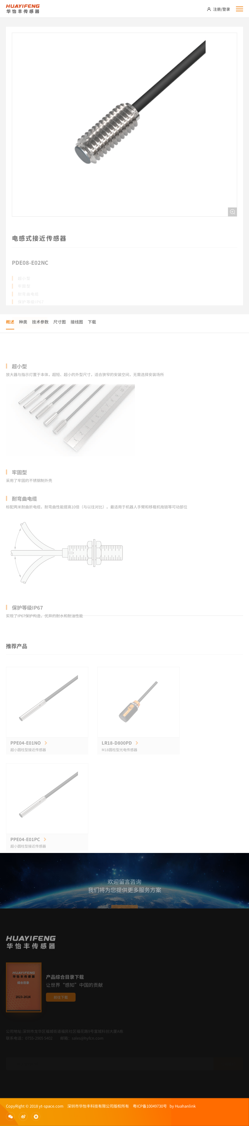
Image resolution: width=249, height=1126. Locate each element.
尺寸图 (59, 322)
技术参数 (40, 322)
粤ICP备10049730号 (150, 1106)
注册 (217, 9)
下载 (92, 322)
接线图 (77, 322)
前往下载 (61, 1006)
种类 (23, 322)
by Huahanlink (181, 1106)
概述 (10, 322)
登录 (226, 9)
